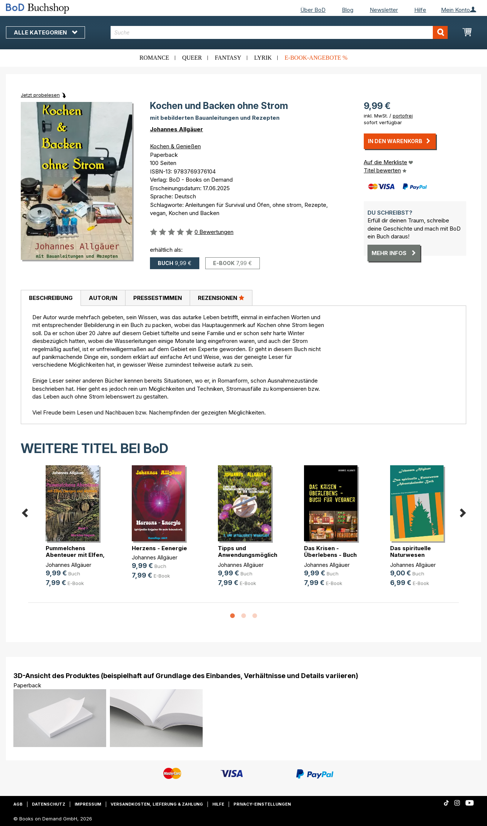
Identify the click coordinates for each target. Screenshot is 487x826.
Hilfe (420, 9)
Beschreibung (51, 297)
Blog (347, 9)
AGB (18, 804)
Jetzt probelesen (40, 95)
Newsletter (384, 9)
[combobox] (279, 32)
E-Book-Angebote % (316, 57)
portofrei (403, 116)
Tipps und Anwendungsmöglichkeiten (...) (256, 555)
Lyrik (263, 57)
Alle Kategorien (45, 32)
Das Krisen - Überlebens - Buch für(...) (330, 555)
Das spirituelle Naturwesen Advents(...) (410, 555)
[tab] (51, 298)
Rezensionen (221, 298)
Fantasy (228, 57)
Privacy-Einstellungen (262, 804)
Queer (192, 57)
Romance (154, 57)
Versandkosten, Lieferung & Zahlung (157, 804)
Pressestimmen (157, 297)
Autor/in (103, 297)
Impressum (88, 804)
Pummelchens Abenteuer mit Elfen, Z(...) (75, 555)
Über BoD (313, 9)
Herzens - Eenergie (159, 548)
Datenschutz (48, 804)
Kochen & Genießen (175, 146)
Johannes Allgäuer (176, 129)
